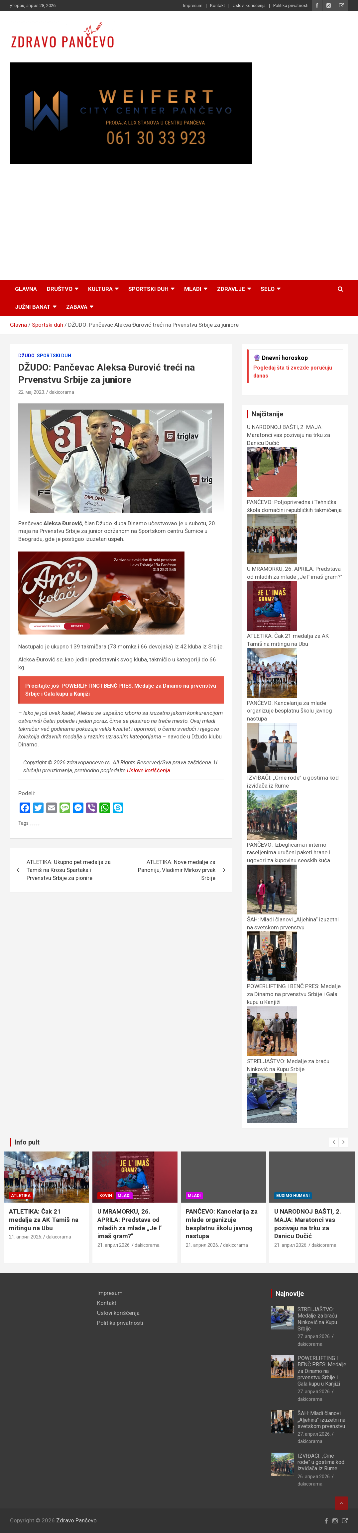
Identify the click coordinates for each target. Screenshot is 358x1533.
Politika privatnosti (290, 5)
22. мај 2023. (31, 392)
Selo (268, 289)
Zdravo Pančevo (76, 1520)
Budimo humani (313, 1195)
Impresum (192, 5)
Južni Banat (33, 306)
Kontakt (217, 5)
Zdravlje (231, 289)
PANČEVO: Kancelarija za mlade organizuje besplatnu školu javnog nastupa (242, 1224)
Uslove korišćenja (148, 770)
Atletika (41, 1195)
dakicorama (61, 392)
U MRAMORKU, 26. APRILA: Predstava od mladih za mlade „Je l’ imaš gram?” (294, 576)
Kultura (100, 289)
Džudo (26, 355)
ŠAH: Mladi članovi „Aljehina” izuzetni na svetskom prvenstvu (293, 927)
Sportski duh (148, 289)
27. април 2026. (314, 1336)
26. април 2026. (314, 1476)
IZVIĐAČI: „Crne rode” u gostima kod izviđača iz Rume (321, 1462)
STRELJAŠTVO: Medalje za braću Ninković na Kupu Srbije (288, 1069)
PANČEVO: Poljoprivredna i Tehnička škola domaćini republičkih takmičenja (294, 510)
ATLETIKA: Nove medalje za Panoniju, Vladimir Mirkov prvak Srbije (176, 870)
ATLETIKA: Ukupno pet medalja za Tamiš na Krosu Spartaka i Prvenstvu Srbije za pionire (69, 870)
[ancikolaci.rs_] (101, 555)
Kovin (126, 1195)
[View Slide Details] (131, 113)
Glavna (26, 289)
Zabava (76, 306)
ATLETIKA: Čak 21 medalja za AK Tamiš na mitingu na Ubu (288, 644)
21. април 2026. (46, 1236)
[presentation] (333, 1142)
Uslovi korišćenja (249, 5)
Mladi (192, 289)
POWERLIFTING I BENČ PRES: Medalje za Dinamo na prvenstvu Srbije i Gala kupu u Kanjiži (322, 1371)
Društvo (59, 289)
